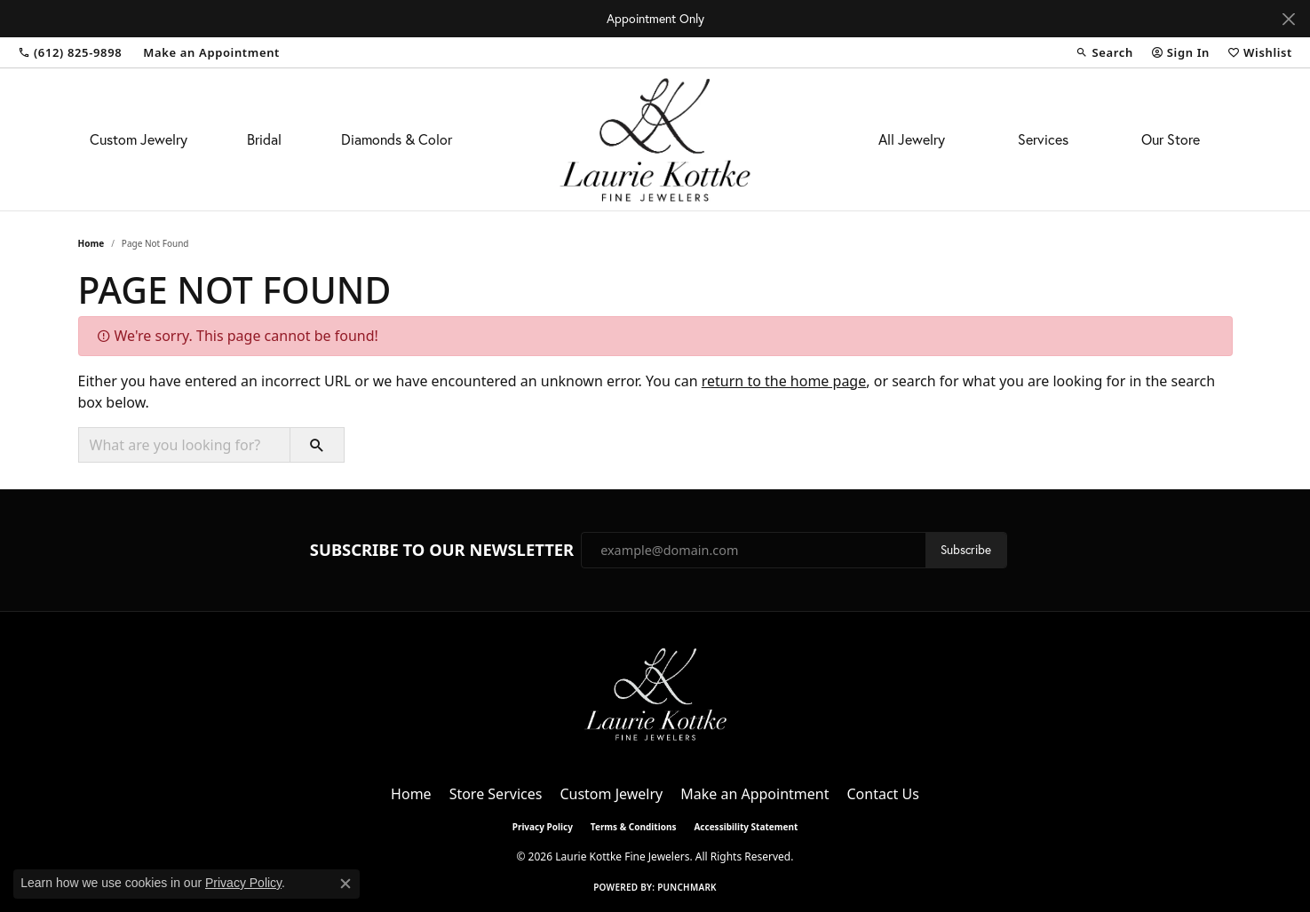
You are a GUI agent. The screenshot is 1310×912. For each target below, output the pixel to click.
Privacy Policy (542, 826)
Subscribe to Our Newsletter (442, 549)
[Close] (1288, 19)
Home (91, 243)
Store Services (496, 794)
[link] (70, 52)
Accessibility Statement (746, 826)
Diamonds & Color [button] (396, 139)
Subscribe (966, 550)
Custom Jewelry (138, 139)
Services (1043, 139)
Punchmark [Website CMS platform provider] (687, 887)
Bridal (264, 139)
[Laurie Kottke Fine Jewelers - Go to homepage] (655, 692)
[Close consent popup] (345, 883)
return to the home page (784, 381)
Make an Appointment (754, 794)
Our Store (1170, 139)
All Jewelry (911, 139)
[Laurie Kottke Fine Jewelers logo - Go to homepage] (655, 139)
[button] (1104, 52)
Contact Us (882, 794)
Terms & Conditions (634, 826)
